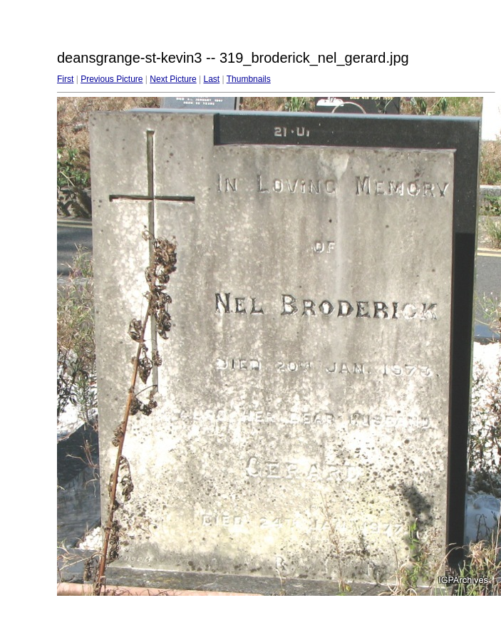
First (65, 79)
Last (211, 79)
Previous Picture (112, 79)
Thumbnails (249, 79)
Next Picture (173, 79)
